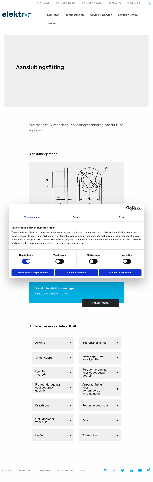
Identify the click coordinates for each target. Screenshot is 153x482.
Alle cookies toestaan (120, 272)
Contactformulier (92, 2)
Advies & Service (101, 15)
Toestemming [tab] (31, 217)
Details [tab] (76, 217)
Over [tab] (121, 217)
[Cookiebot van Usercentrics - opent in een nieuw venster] (128, 208)
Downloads (115, 2)
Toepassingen (75, 15)
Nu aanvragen (100, 303)
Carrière (50, 23)
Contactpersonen (66, 2)
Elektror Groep (128, 15)
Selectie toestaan (76, 272)
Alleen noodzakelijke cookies (33, 272)
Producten (52, 15)
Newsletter (43, 2)
